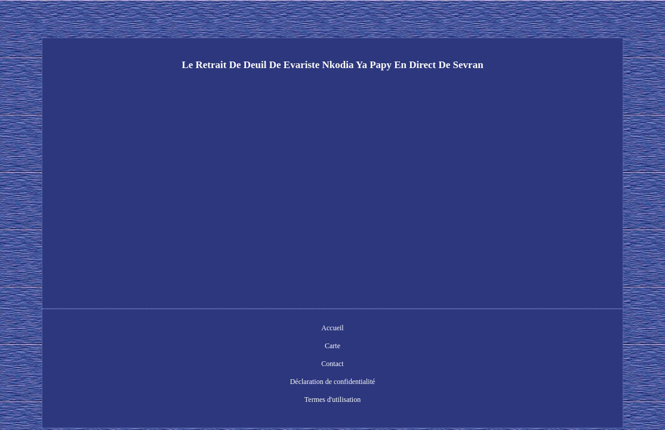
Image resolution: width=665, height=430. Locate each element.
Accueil (209, 329)
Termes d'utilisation (426, 329)
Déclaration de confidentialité (341, 329)
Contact (274, 329)
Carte (241, 329)
